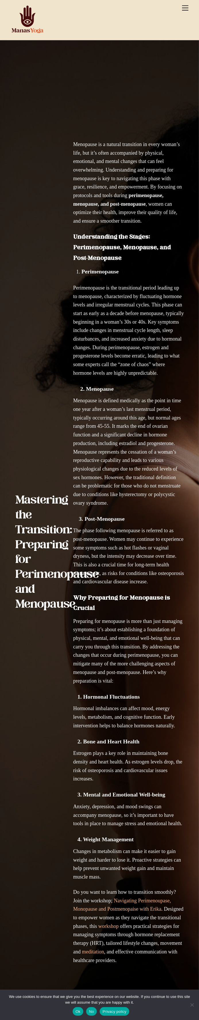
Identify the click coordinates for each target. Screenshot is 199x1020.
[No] (192, 1005)
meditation (93, 952)
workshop (108, 926)
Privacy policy (114, 1011)
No (91, 1011)
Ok (78, 1011)
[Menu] (185, 8)
